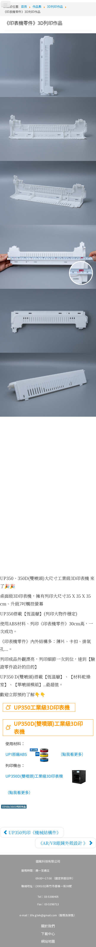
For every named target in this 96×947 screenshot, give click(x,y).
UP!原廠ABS (30, 755)
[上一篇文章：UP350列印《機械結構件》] (32, 832)
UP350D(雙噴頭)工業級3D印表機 (48, 728)
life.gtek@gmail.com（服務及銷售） (53, 915)
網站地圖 (48, 941)
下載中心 (48, 933)
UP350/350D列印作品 (14, 806)
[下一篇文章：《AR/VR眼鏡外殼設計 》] (65, 843)
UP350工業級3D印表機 (42, 707)
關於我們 (48, 925)
